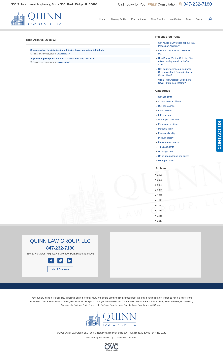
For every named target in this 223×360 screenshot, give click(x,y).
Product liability (166, 138)
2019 (158, 210)
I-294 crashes (165, 110)
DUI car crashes (166, 106)
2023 (158, 190)
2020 (158, 205)
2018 (158, 216)
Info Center (175, 19)
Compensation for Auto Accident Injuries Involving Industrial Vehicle (67, 50)
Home (102, 19)
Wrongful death (166, 160)
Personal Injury (165, 129)
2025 (158, 180)
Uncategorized (63, 54)
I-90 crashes (164, 115)
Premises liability (166, 133)
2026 (158, 175)
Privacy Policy (106, 337)
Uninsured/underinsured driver (173, 156)
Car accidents (165, 97)
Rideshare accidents (168, 142)
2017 (158, 221)
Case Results (158, 19)
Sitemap (133, 337)
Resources (91, 337)
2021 (158, 200)
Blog (188, 19)
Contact (200, 19)
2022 (158, 195)
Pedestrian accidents (168, 124)
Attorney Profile (118, 19)
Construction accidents (169, 101)
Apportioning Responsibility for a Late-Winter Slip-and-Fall (62, 58)
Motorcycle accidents (168, 119)
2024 (158, 185)
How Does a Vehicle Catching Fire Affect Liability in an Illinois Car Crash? (175, 61)
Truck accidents (166, 147)
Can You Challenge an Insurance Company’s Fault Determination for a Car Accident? (176, 72)
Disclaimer (121, 337)
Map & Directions (60, 269)
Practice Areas (138, 19)
